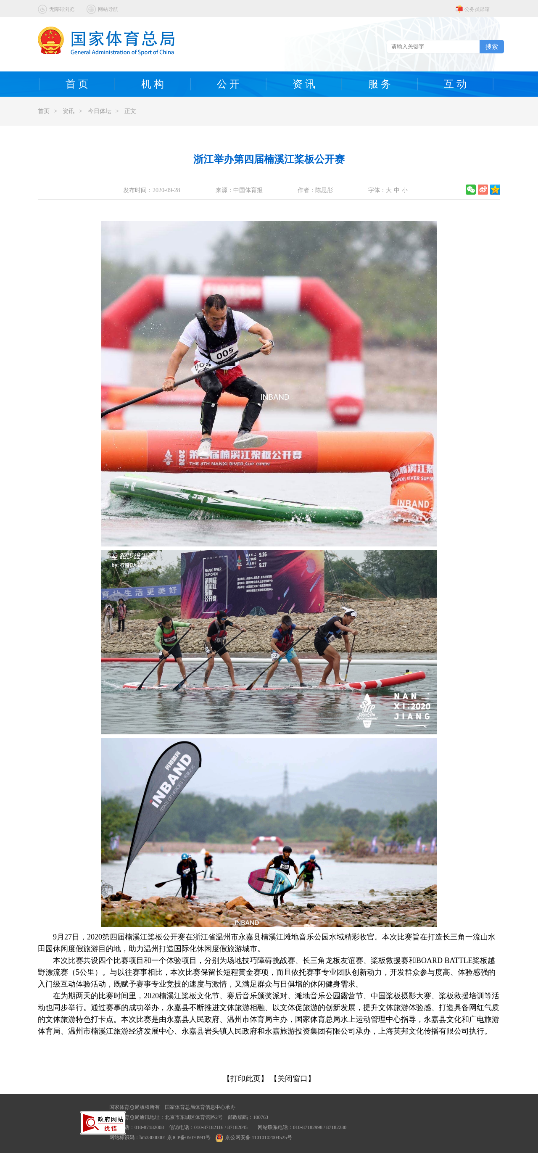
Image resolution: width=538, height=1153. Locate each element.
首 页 (77, 84)
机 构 (152, 84)
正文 (130, 111)
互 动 (455, 84)
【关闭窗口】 (292, 1078)
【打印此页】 (245, 1078)
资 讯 (304, 84)
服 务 (379, 84)
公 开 (228, 84)
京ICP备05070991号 (189, 1137)
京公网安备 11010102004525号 (254, 1137)
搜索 (491, 46)
